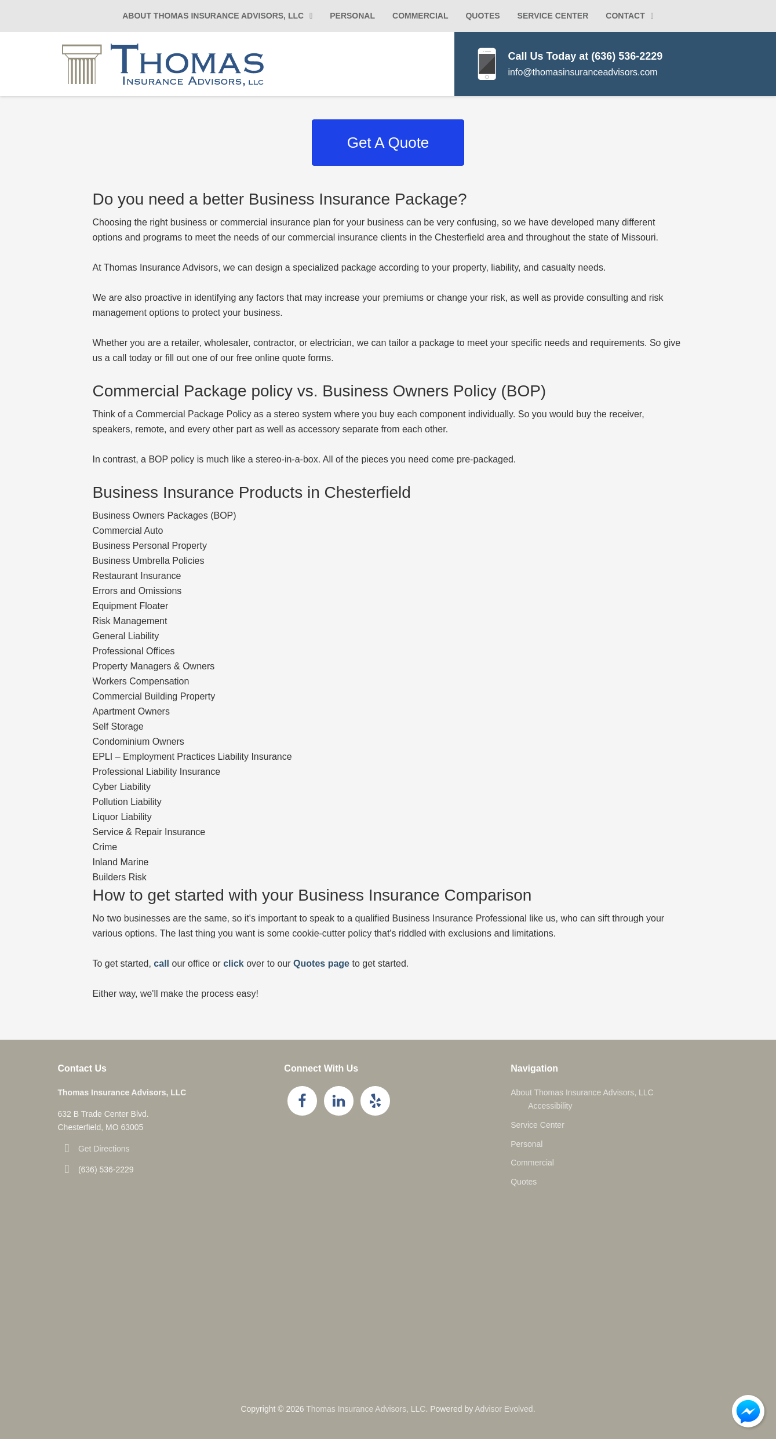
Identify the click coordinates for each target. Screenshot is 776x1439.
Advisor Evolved (504, 1409)
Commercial (420, 15)
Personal (352, 15)
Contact (625, 15)
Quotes (482, 15)
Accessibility (550, 1105)
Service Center (553, 15)
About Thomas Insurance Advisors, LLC (213, 15)
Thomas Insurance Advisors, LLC (365, 1409)
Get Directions (104, 1148)
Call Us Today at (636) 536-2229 (585, 56)
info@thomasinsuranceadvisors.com (583, 72)
